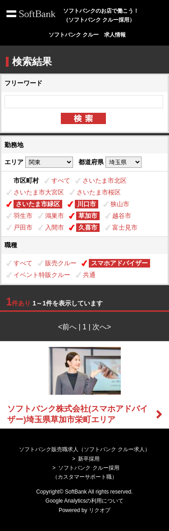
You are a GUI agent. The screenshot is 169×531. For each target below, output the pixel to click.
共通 (89, 274)
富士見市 (124, 227)
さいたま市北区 (104, 180)
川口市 (86, 204)
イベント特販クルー (42, 274)
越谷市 (121, 215)
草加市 (87, 215)
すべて (60, 180)
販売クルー (61, 263)
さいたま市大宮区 (39, 192)
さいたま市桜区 (99, 192)
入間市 (54, 227)
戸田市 (23, 227)
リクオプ (99, 510)
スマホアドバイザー (119, 263)
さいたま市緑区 (38, 204)
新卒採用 (89, 459)
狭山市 (119, 204)
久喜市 (87, 227)
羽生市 (23, 215)
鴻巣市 (54, 215)
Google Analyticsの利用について (84, 501)
